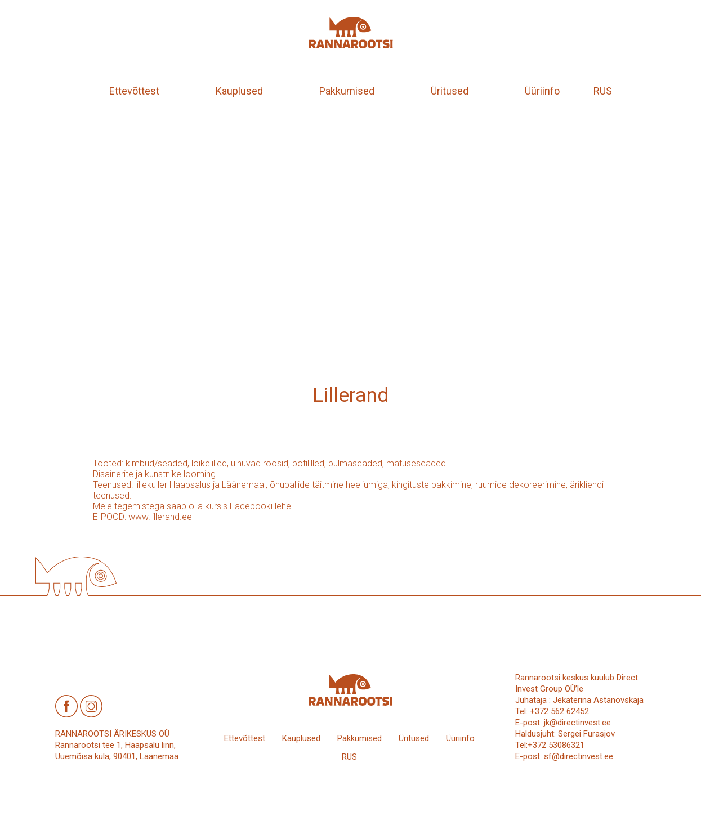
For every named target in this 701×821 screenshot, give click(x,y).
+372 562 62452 (559, 711)
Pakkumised (346, 91)
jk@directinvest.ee (577, 722)
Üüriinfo (542, 91)
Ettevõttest (134, 91)
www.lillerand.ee (160, 517)
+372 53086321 (556, 745)
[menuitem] (603, 91)
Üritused (449, 91)
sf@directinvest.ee (578, 756)
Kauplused (239, 91)
